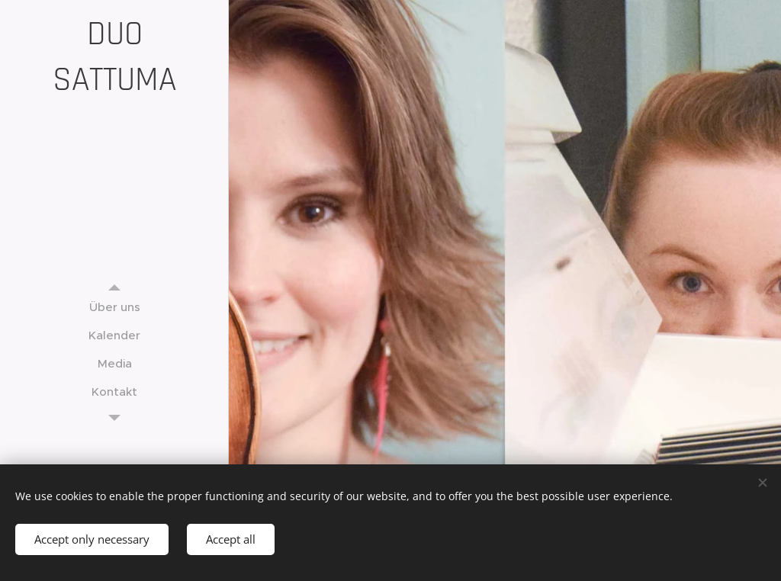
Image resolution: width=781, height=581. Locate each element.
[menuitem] (114, 307)
